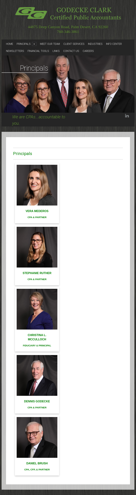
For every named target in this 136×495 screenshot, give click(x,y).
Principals (24, 44)
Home (9, 44)
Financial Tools (38, 51)
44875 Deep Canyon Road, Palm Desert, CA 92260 (68, 27)
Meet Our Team (50, 44)
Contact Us (71, 51)
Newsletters (15, 51)
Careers (88, 51)
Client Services (73, 44)
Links (56, 51)
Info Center (114, 44)
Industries (95, 44)
